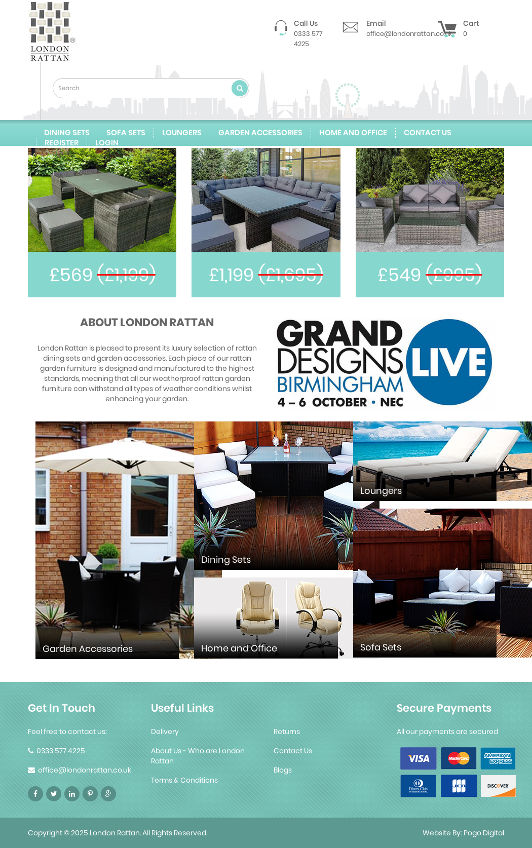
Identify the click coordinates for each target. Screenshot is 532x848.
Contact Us (293, 751)
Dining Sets (67, 133)
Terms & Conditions (184, 780)
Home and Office (353, 133)
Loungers (182, 133)
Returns (287, 731)
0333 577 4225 (308, 39)
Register (62, 143)
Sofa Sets (125, 133)
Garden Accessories (260, 133)
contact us (427, 133)
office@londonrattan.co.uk (409, 33)
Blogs (283, 770)
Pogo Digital (484, 833)
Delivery (165, 731)
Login (107, 143)
